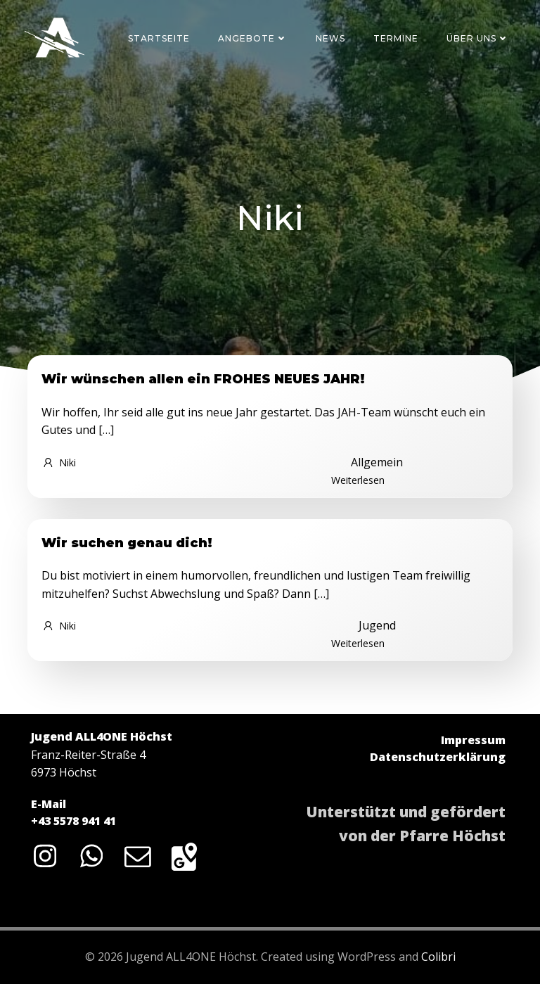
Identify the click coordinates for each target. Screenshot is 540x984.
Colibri (438, 956)
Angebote (253, 38)
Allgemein (377, 462)
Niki (58, 462)
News (330, 38)
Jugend (377, 625)
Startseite (159, 38)
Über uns (477, 38)
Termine (395, 38)
